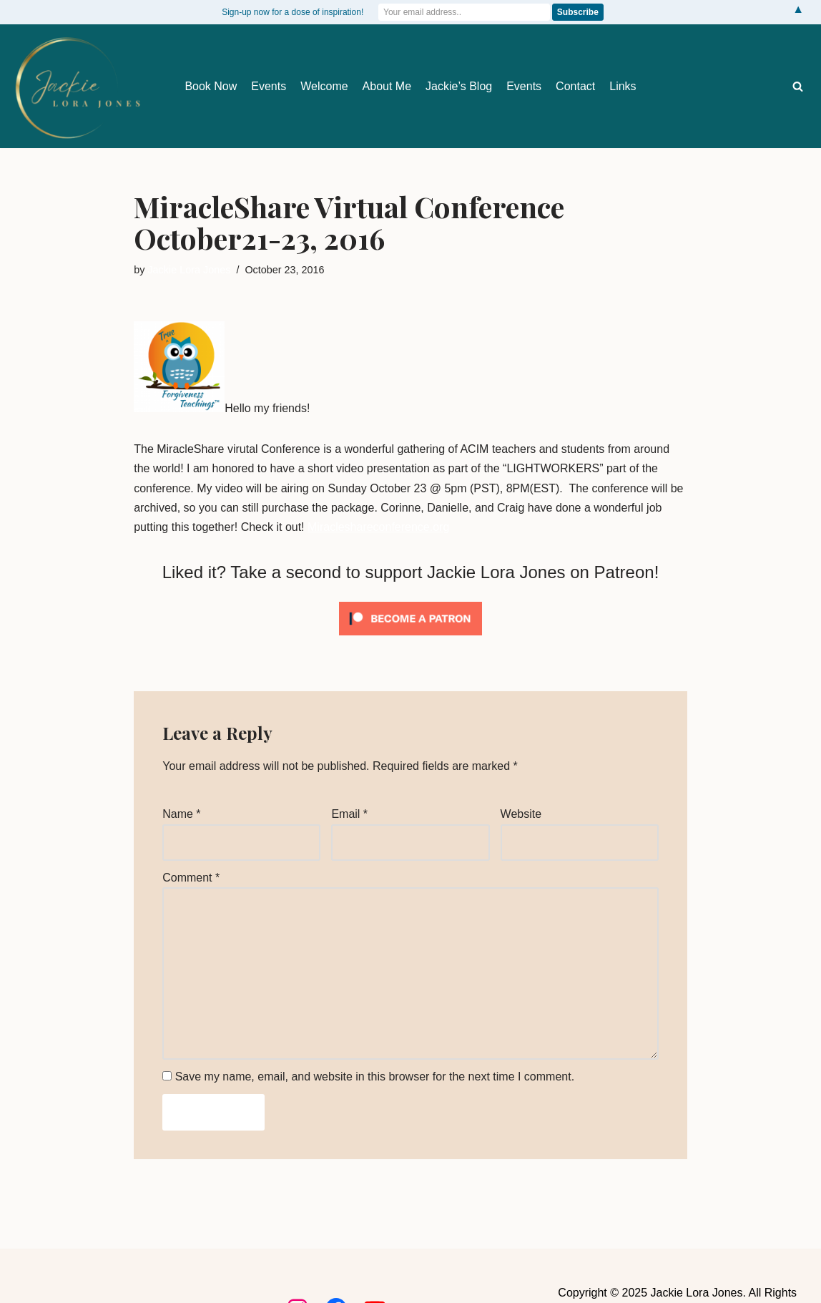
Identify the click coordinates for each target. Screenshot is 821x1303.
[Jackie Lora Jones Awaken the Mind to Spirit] (77, 87)
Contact (575, 86)
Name (181, 814)
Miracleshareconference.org (378, 527)
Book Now (211, 86)
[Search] (797, 86)
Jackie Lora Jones (188, 269)
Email (349, 814)
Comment (191, 878)
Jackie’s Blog (459, 86)
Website (521, 814)
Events (268, 86)
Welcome (324, 86)
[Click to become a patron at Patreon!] (410, 639)
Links (622, 86)
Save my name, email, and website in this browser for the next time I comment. (374, 1076)
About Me (387, 86)
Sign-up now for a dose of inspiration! (292, 12)
